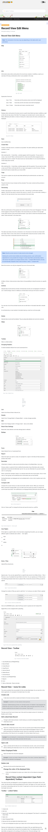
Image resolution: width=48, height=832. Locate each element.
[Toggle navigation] (44, 2)
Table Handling (5, 25)
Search (37, 733)
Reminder (40, 464)
